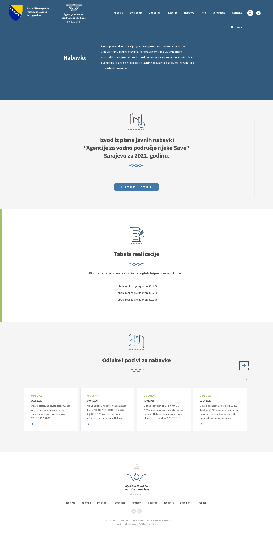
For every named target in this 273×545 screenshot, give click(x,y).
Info (203, 12)
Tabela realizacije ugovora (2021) (136, 293)
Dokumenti (218, 12)
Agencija (118, 12)
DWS (141, 524)
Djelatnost (103, 502)
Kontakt (237, 12)
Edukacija (169, 502)
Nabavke (189, 12)
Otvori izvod (136, 187)
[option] (51, 409)
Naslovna (236, 27)
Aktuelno (172, 12)
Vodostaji (120, 502)
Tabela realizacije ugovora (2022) (136, 286)
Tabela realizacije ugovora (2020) (136, 299)
